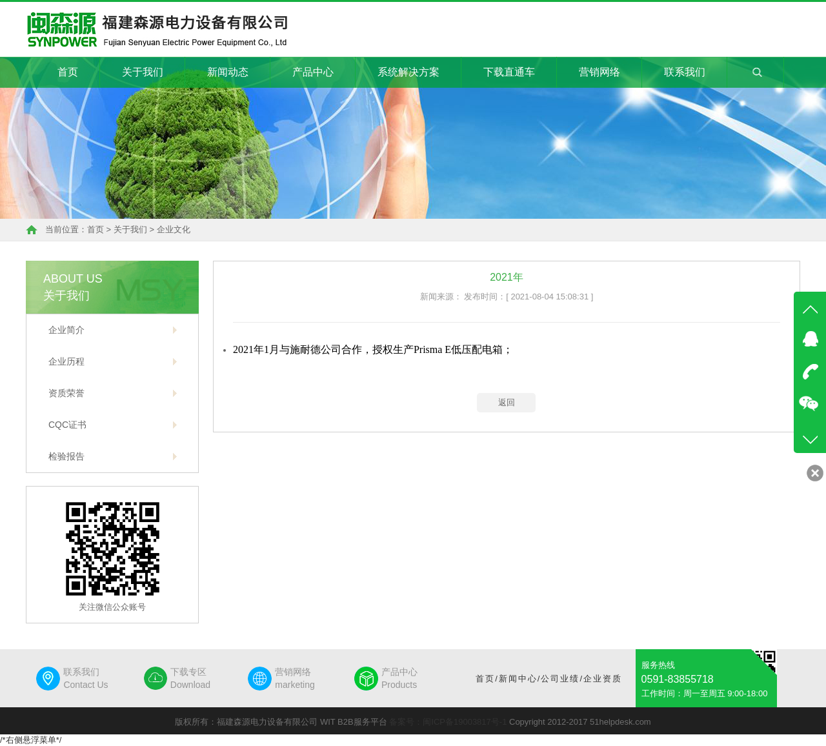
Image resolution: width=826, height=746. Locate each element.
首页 (67, 71)
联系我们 (684, 71)
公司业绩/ (562, 678)
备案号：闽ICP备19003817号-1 (448, 722)
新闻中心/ (520, 678)
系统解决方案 (408, 71)
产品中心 (313, 71)
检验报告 (66, 456)
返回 (506, 402)
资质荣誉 (66, 393)
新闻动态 (227, 71)
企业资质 (602, 678)
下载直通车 (509, 71)
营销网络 (599, 71)
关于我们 (142, 71)
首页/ (487, 678)
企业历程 (66, 361)
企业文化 (173, 229)
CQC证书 (67, 424)
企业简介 (66, 330)
